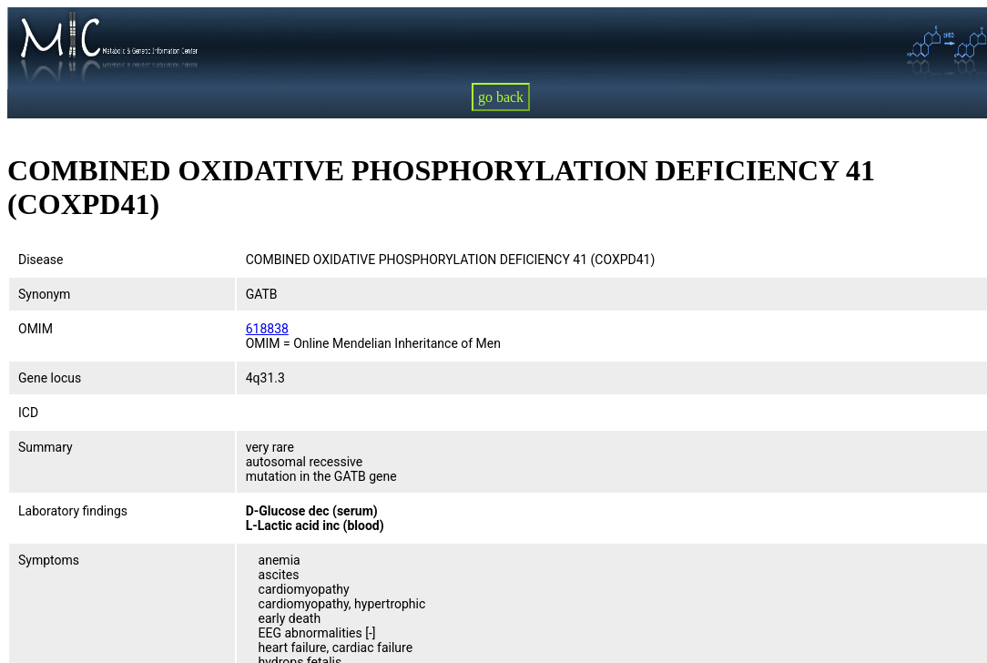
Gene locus (49, 378)
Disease (41, 259)
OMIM (35, 328)
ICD (28, 412)
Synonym (44, 294)
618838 (267, 328)
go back (501, 97)
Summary (45, 447)
